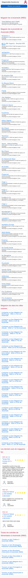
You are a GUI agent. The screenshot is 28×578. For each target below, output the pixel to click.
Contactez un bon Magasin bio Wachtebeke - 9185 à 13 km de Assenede (12, 388)
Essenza (5, 240)
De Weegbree (6, 255)
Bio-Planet (5, 128)
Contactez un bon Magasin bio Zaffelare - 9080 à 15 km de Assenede (12, 430)
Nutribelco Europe (8, 224)
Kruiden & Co (6, 197)
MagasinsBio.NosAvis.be (10, 2)
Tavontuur (5, 135)
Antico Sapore (6, 120)
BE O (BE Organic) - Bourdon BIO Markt (13, 44)
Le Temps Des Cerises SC (6, 459)
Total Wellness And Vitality (11, 21)
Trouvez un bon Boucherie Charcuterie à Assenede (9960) (12, 551)
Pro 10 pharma (7, 291)
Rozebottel (5, 263)
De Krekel (5, 166)
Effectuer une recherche (14, 6)
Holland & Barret (7, 105)
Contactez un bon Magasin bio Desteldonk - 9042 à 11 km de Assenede (12, 367)
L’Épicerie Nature (8, 492)
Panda (4, 90)
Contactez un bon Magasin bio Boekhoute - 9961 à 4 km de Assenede (12, 314)
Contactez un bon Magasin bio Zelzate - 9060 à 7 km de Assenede (14, 327)
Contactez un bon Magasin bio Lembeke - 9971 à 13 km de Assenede (12, 381)
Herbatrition (6, 52)
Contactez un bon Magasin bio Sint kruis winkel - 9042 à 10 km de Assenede (14, 353)
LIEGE (4, 463)
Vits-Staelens (6, 97)
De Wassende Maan (9, 159)
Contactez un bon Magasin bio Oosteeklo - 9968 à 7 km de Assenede (12, 333)
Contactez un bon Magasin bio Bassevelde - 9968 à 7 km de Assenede (12, 340)
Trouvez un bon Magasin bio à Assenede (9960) (12, 562)
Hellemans (5, 276)
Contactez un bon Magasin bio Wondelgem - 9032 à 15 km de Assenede (12, 423)
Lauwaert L (5, 218)
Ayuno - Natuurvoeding (9, 143)
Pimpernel (5, 60)
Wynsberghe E (7, 211)
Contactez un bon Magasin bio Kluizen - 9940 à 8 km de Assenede (14, 346)
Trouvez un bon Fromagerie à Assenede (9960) (12, 567)
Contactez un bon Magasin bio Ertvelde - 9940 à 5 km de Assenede (12, 321)
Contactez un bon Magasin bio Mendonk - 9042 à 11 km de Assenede (12, 360)
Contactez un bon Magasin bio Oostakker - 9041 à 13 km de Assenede (12, 402)
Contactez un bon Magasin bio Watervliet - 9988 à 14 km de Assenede (12, 416)
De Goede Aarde (7, 247)
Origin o (4, 182)
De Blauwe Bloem (8, 83)
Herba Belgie (6, 283)
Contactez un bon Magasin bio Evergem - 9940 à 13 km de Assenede (12, 395)
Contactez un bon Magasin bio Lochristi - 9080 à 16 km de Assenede (12, 437)
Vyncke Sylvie (6, 269)
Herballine (5, 67)
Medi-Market (6, 232)
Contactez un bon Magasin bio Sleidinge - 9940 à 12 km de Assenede (12, 374)
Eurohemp (5, 112)
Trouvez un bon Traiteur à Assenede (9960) (10, 540)
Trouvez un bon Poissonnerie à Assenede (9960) (12, 573)
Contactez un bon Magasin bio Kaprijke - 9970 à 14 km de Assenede (12, 409)
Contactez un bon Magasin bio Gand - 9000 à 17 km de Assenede (13, 443)
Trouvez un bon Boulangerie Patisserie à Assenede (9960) (12, 545)
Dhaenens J (6, 35)
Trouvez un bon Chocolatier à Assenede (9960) (12, 556)
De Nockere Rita (7, 75)
